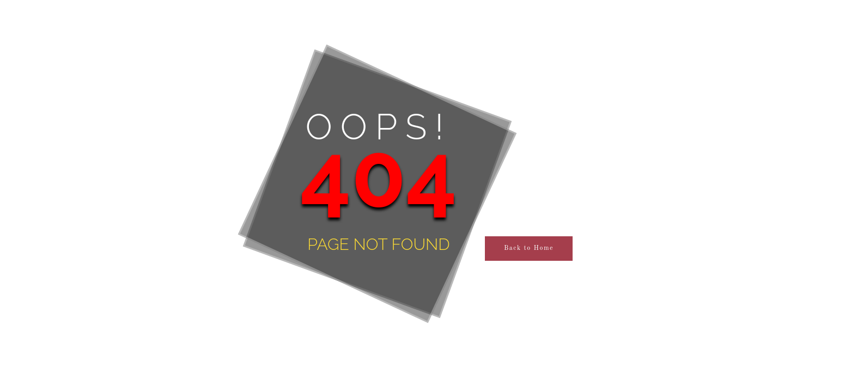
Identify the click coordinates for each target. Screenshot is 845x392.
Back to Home (529, 248)
